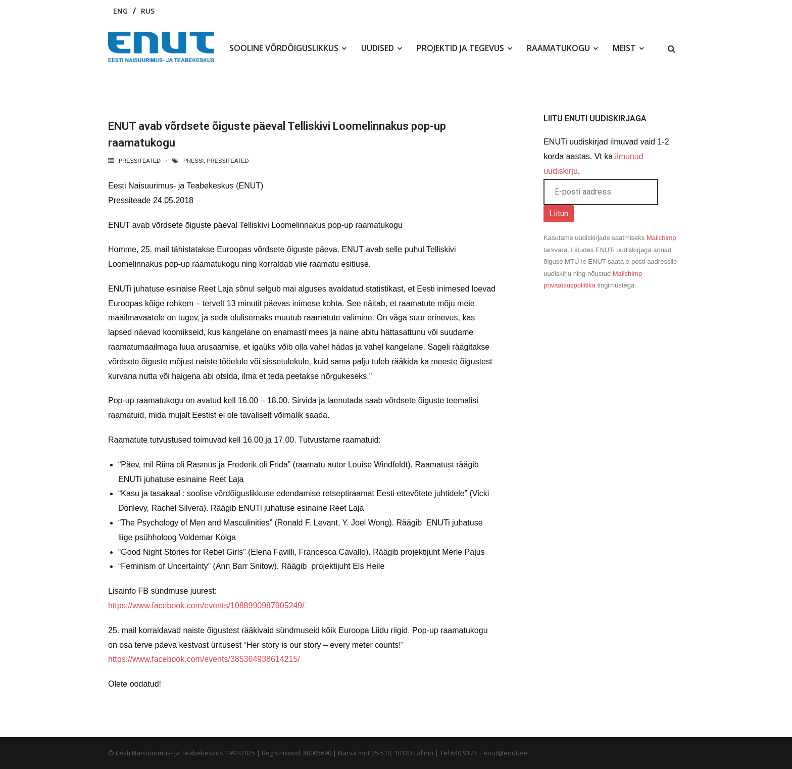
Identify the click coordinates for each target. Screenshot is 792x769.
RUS (148, 11)
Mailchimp (661, 238)
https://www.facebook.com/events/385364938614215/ (204, 659)
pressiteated (228, 161)
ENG (120, 11)
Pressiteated (140, 161)
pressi (193, 161)
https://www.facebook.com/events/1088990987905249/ (206, 605)
